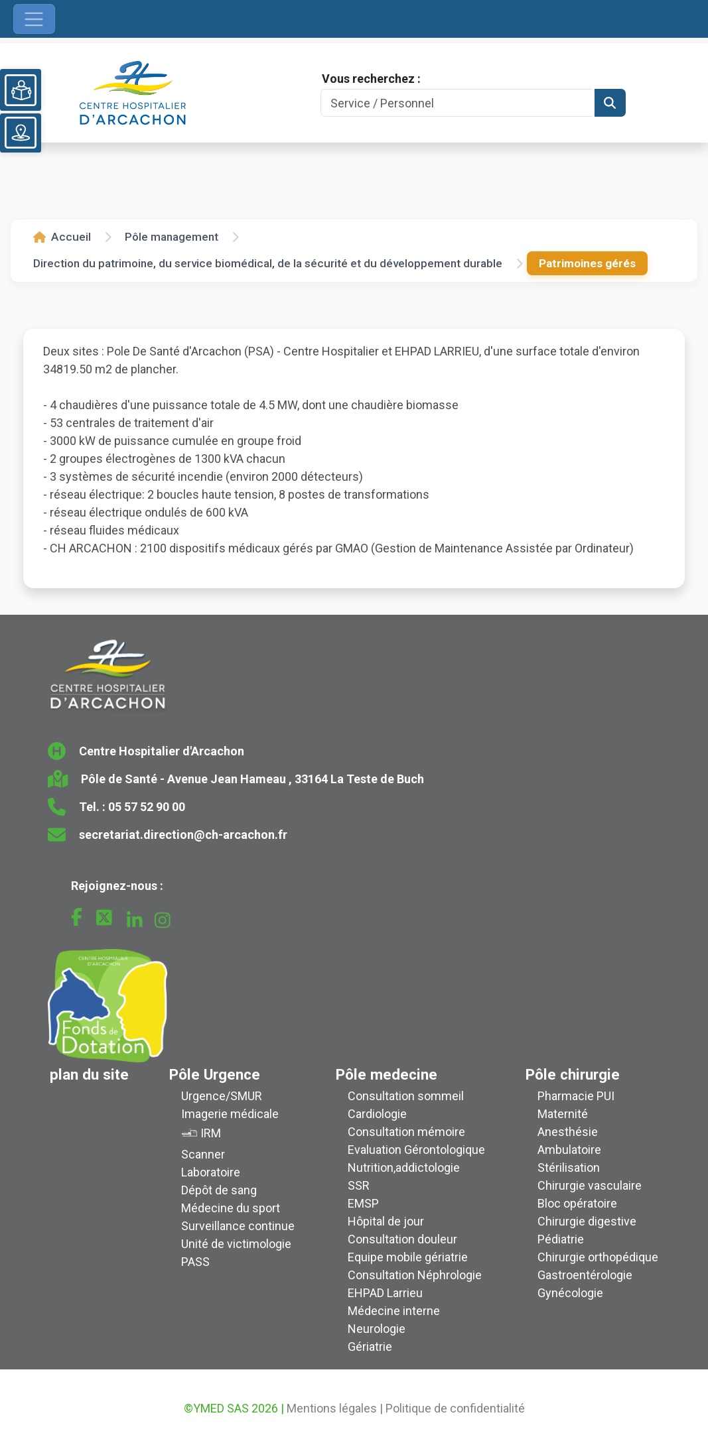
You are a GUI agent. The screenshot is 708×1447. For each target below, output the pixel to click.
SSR (359, 1185)
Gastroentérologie (584, 1275)
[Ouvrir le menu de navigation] (34, 19)
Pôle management (171, 236)
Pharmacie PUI (575, 1096)
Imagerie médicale (230, 1114)
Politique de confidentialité (455, 1408)
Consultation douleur (402, 1239)
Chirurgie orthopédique (597, 1257)
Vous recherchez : (371, 79)
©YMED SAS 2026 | (234, 1408)
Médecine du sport (230, 1208)
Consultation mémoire (406, 1132)
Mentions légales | (335, 1408)
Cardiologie (377, 1114)
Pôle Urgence (214, 1074)
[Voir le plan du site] (20, 133)
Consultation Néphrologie (415, 1275)
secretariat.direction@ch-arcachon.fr (183, 835)
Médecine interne (394, 1311)
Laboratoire (210, 1172)
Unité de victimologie (236, 1244)
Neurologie (376, 1329)
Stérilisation (568, 1167)
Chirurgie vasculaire (589, 1185)
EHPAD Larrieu (385, 1293)
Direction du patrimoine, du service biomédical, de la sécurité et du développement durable (267, 263)
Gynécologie (570, 1293)
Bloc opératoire (577, 1203)
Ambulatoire (569, 1150)
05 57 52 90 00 (146, 807)
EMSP (363, 1203)
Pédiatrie (560, 1239)
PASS (195, 1262)
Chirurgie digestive (586, 1221)
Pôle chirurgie (573, 1074)
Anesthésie (567, 1132)
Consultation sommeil (406, 1096)
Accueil (62, 236)
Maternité (562, 1114)
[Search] (457, 103)
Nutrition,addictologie (404, 1167)
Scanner (203, 1154)
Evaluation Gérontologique (416, 1150)
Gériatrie (370, 1346)
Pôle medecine (386, 1074)
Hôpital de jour (386, 1221)
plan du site (89, 1074)
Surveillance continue (238, 1226)
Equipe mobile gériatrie (408, 1257)
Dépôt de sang (219, 1190)
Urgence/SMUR (221, 1096)
